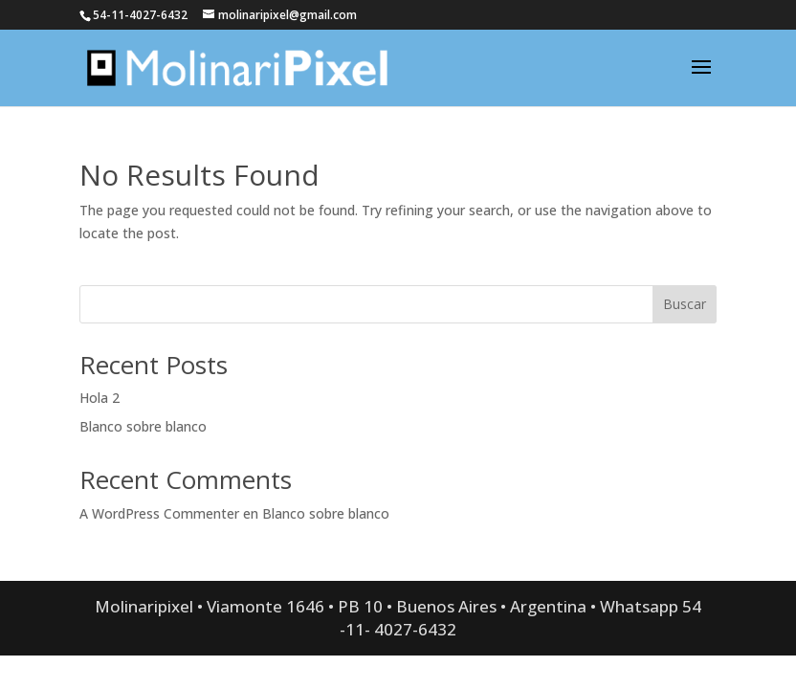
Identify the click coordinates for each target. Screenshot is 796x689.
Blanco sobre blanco (143, 426)
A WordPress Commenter (159, 513)
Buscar (684, 304)
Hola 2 (99, 398)
